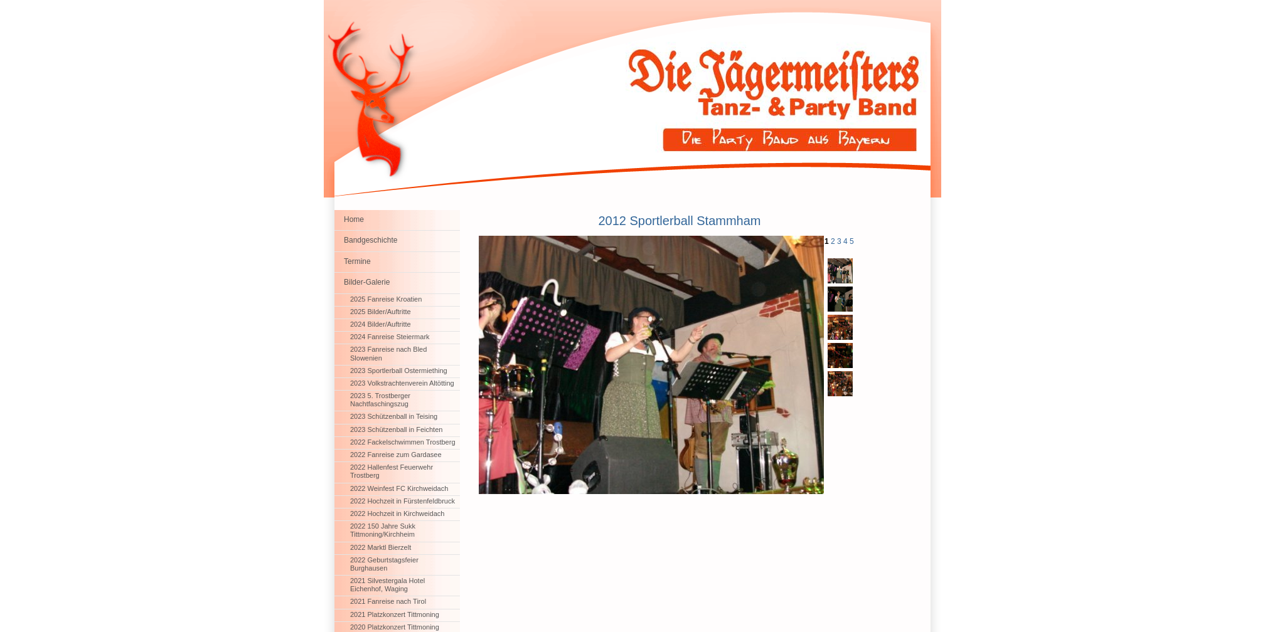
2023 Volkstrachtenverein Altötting (402, 383)
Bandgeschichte (370, 240)
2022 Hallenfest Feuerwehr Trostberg (391, 471)
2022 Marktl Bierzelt (380, 547)
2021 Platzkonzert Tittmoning (394, 614)
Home (354, 219)
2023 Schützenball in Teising (393, 416)
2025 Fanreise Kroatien (386, 299)
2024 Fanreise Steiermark (390, 336)
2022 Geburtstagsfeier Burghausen (384, 564)
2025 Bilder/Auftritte (380, 311)
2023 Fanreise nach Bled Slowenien (388, 353)
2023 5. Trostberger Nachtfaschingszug (380, 400)
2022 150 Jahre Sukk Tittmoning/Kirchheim (382, 530)
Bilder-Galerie (367, 282)
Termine (357, 261)
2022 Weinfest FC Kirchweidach (399, 488)
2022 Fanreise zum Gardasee (396, 454)
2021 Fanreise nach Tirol (388, 601)
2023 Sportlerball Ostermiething (398, 370)
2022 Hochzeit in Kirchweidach (397, 513)
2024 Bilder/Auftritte (380, 324)
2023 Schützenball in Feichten (396, 429)
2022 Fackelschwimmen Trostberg (403, 442)
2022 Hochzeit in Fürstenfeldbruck (402, 501)
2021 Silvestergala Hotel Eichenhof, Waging (387, 584)
